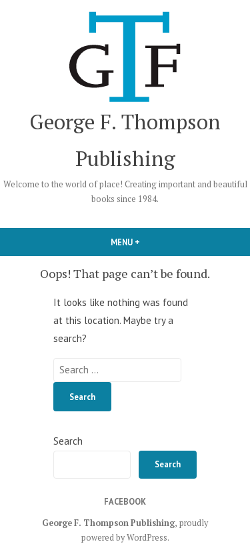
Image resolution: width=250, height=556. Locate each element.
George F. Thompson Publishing (108, 523)
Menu (148, 242)
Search (68, 441)
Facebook (125, 501)
